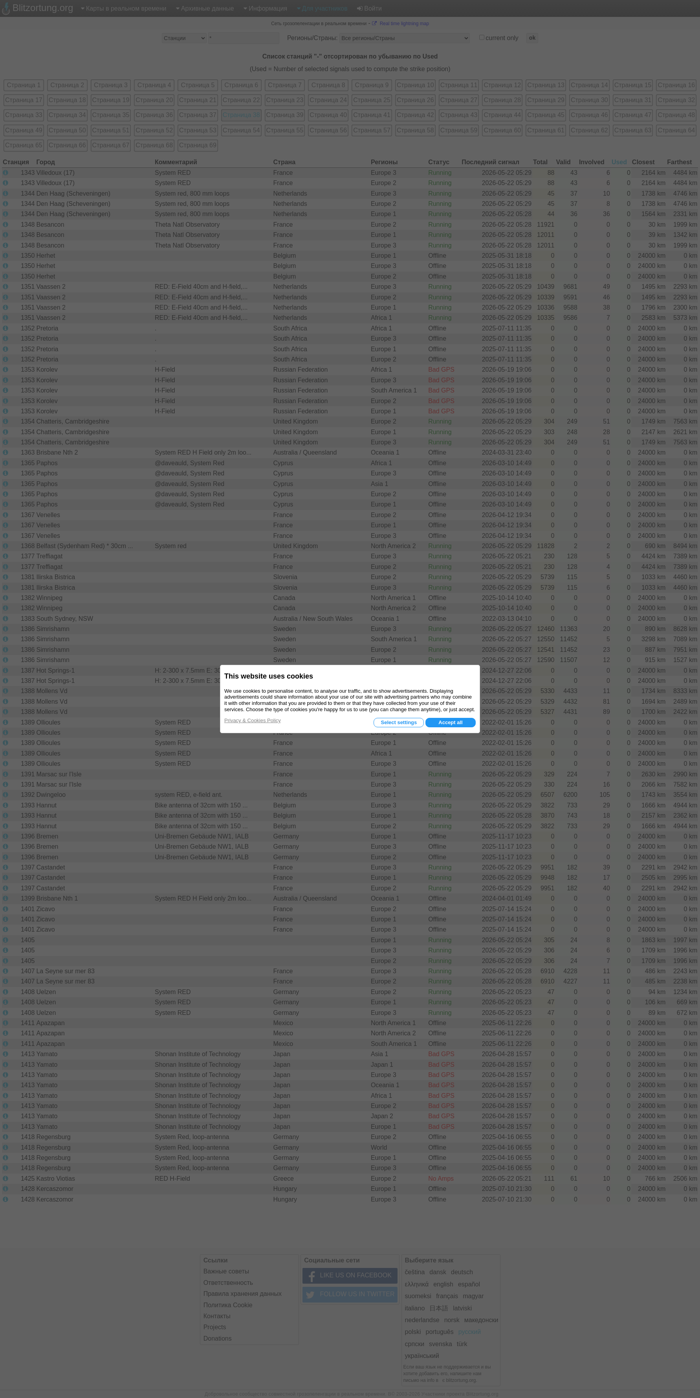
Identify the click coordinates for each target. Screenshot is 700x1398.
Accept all (450, 722)
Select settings (399, 722)
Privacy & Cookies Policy (252, 720)
